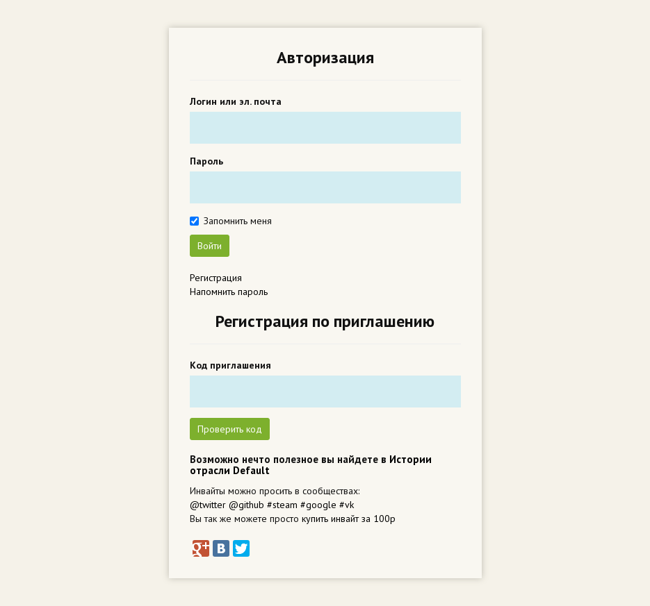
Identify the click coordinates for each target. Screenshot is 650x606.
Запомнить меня (238, 220)
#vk (346, 504)
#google (318, 504)
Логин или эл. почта (236, 101)
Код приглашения (230, 365)
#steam (282, 504)
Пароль (206, 161)
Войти (209, 245)
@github (246, 504)
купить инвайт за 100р (349, 518)
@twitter (208, 504)
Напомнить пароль (229, 291)
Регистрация (216, 277)
